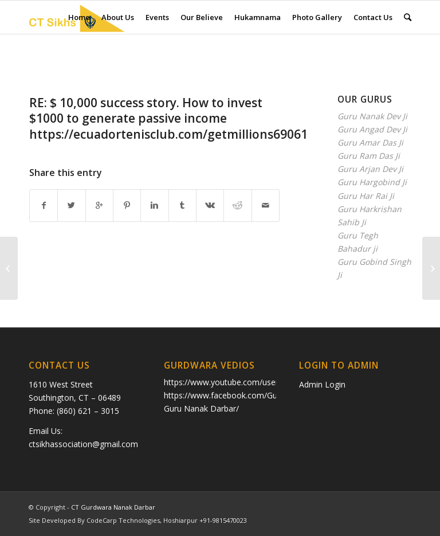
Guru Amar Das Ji (370, 142)
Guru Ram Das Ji (368, 155)
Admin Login (322, 384)
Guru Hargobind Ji (372, 182)
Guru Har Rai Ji (365, 195)
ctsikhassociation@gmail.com (83, 444)
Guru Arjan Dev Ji (370, 168)
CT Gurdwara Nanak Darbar (113, 507)
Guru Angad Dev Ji (372, 129)
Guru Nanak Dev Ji (372, 116)
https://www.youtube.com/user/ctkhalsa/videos (251, 382)
